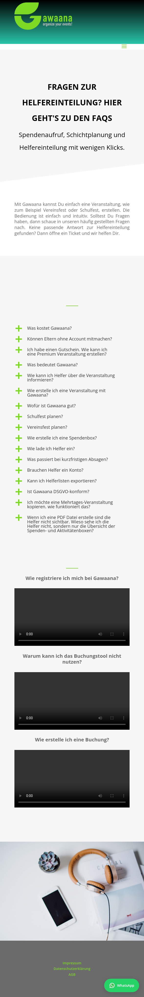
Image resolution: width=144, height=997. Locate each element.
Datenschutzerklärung (72, 968)
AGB (72, 974)
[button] (72, 329)
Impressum (72, 963)
